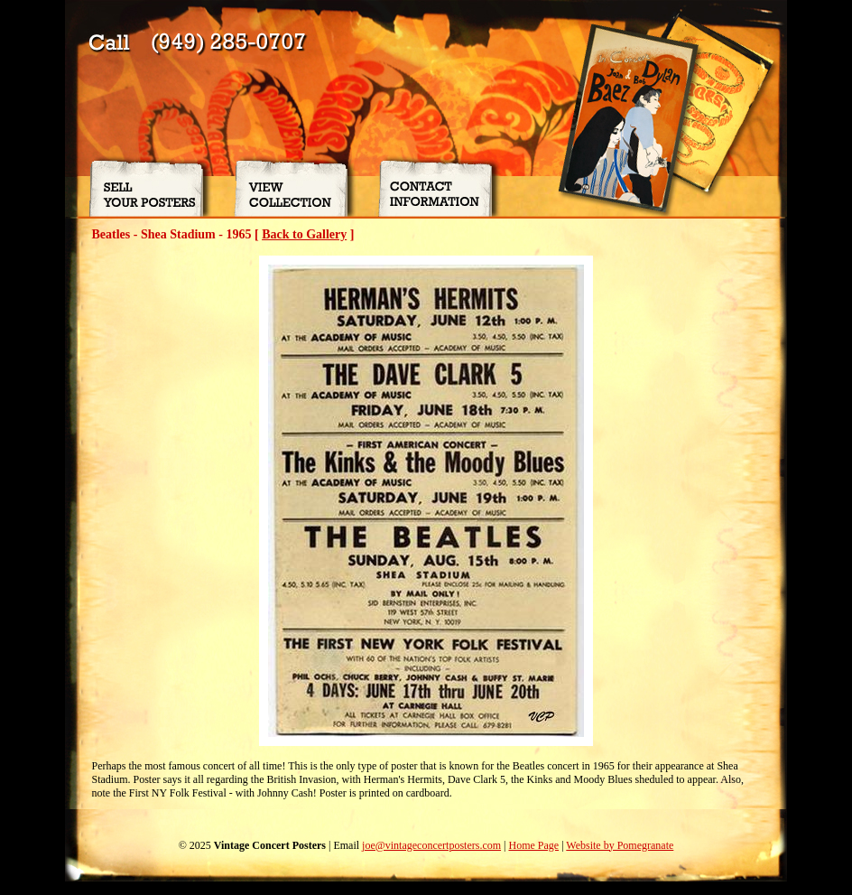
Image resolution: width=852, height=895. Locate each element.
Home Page (533, 845)
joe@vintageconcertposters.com (431, 845)
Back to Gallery (304, 234)
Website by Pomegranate (619, 845)
